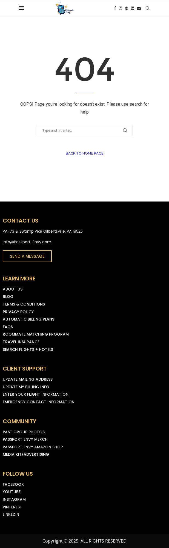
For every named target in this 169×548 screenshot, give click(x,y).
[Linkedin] (132, 8)
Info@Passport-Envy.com (27, 242)
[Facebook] (115, 8)
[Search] (147, 8)
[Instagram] (120, 8)
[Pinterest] (126, 8)
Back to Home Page (85, 153)
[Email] (139, 8)
